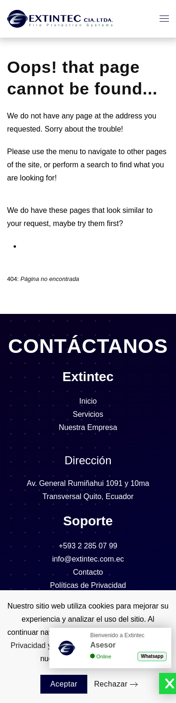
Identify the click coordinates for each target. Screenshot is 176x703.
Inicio (88, 401)
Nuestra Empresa (88, 427)
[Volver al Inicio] (60, 19)
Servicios (88, 414)
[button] (164, 19)
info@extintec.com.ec (88, 559)
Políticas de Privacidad (88, 585)
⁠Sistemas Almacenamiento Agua (75, 246)
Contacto (88, 572)
